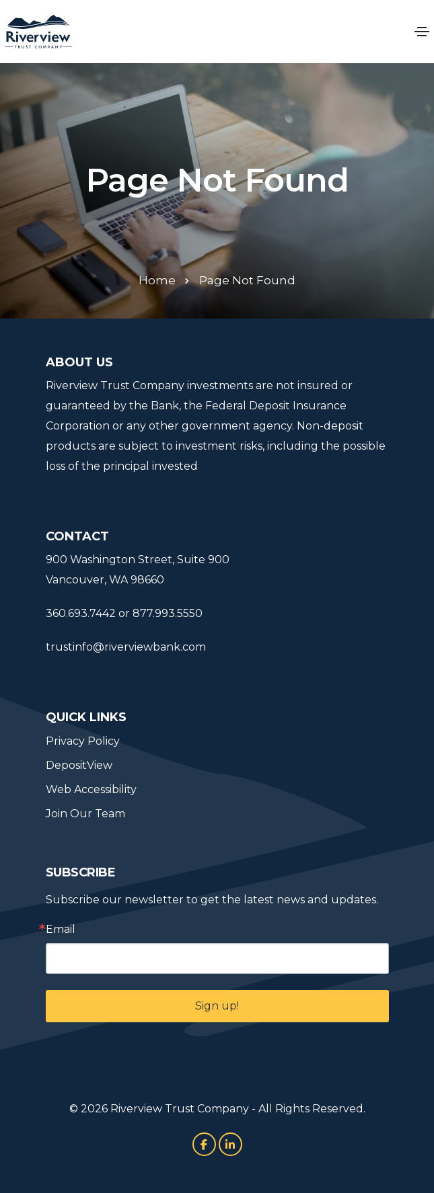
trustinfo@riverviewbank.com (126, 647)
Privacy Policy (83, 741)
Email (60, 929)
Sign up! (217, 1005)
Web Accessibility (91, 789)
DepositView (79, 765)
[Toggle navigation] (421, 31)
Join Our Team (85, 813)
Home (157, 280)
